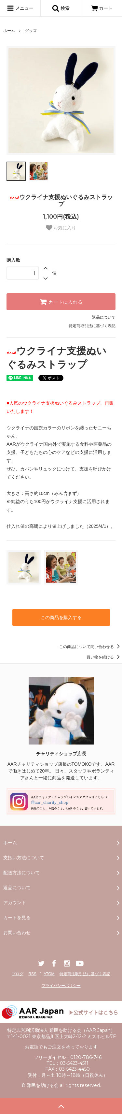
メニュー (20, 8)
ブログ (17, 974)
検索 (61, 8)
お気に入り (61, 227)
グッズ (31, 30)
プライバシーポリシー (61, 985)
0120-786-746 (86, 1057)
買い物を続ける (104, 657)
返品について (103, 317)
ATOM (49, 974)
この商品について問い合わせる (90, 646)
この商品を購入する (61, 617)
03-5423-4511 (74, 1063)
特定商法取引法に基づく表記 (85, 974)
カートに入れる (61, 301)
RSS (32, 974)
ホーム (9, 30)
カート (102, 8)
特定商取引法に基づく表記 (92, 326)
